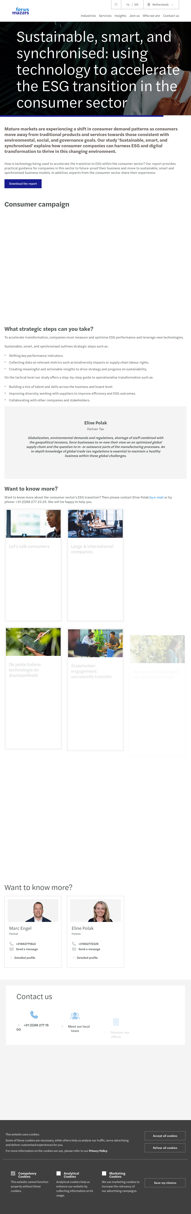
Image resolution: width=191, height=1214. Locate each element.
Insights (120, 15)
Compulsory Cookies (27, 1175)
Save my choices (165, 1183)
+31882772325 (85, 951)
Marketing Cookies (117, 1175)
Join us (134, 15)
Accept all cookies (165, 1136)
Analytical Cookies (71, 1175)
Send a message (23, 950)
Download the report (22, 183)
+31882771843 (22, 945)
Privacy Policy (98, 1151)
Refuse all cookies (165, 1148)
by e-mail (156, 497)
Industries (88, 15)
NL (128, 4)
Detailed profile (22, 959)
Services (105, 15)
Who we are (151, 15)
